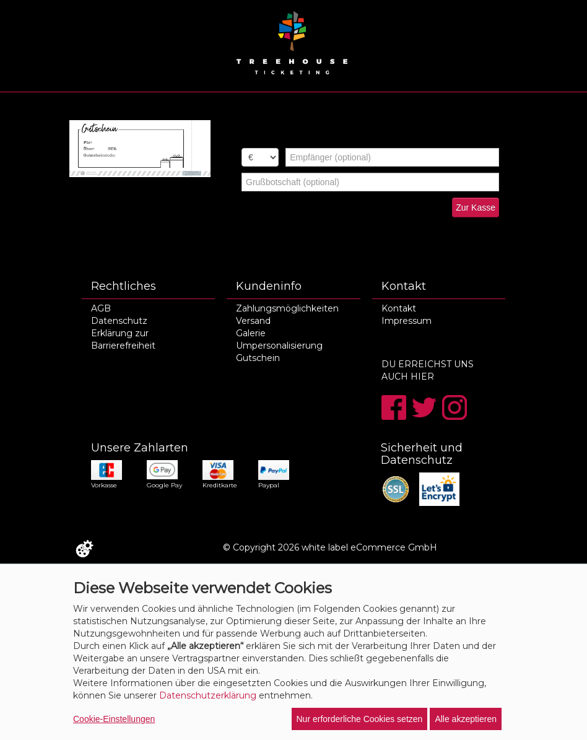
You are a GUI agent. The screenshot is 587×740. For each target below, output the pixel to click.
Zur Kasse (475, 207)
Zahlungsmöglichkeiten (287, 308)
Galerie (251, 333)
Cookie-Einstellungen (114, 719)
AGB (101, 308)
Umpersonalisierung (279, 345)
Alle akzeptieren (466, 719)
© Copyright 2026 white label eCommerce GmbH (330, 547)
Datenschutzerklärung (207, 695)
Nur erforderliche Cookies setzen (360, 719)
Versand (253, 320)
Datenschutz (119, 320)
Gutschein (258, 357)
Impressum (406, 320)
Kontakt (398, 308)
